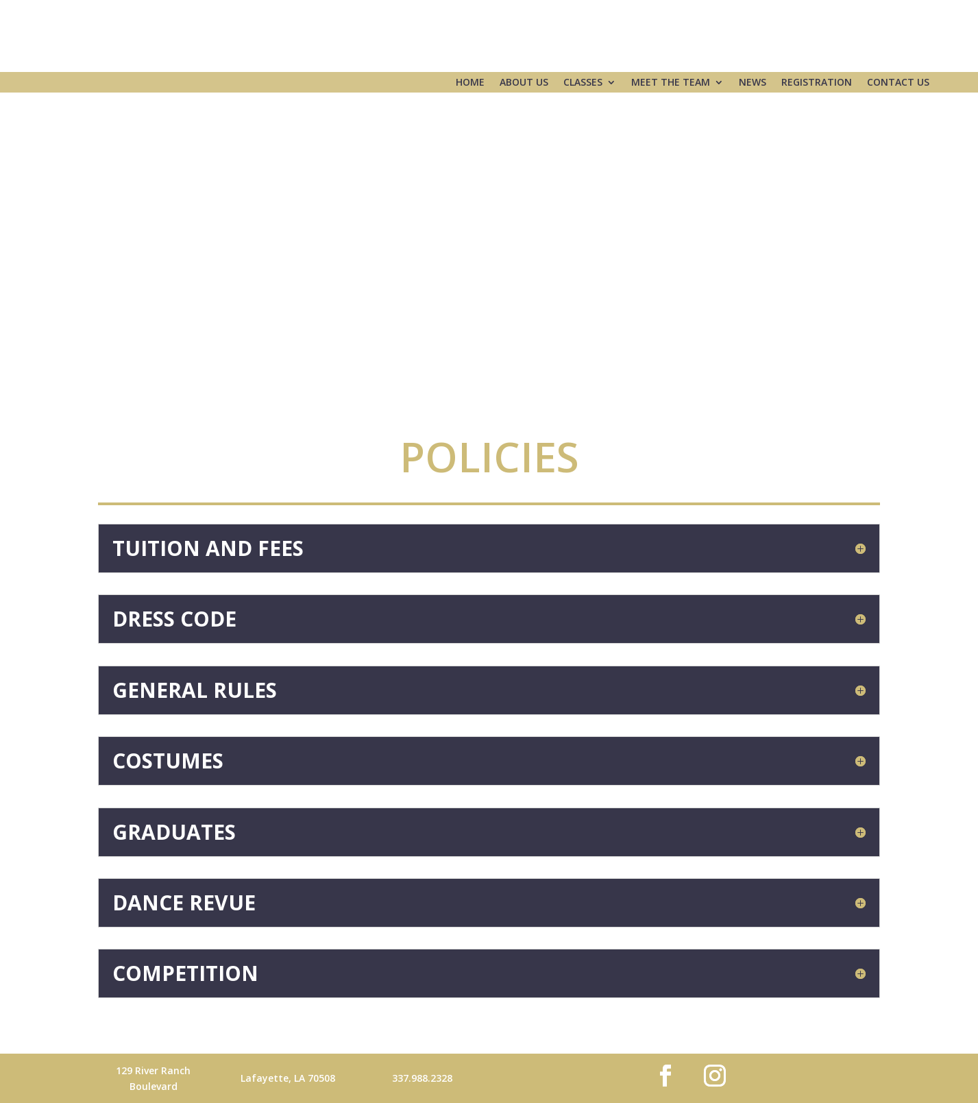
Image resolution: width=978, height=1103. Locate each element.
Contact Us (898, 82)
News (752, 82)
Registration (816, 82)
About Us (524, 82)
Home (470, 82)
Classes (582, 82)
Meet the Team (670, 82)
